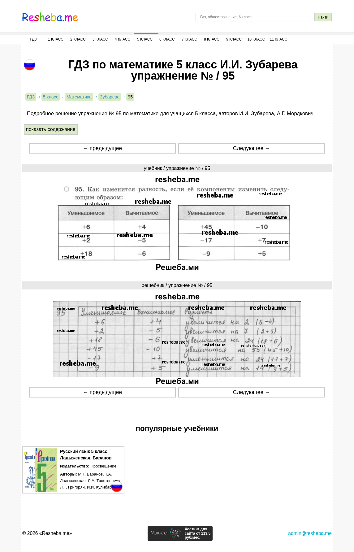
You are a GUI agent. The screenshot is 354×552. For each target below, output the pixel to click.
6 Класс (167, 39)
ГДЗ (33, 39)
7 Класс (189, 39)
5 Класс (145, 39)
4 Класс (122, 39)
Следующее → (251, 148)
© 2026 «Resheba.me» (47, 533)
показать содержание (51, 129)
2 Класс (78, 39)
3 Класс (100, 39)
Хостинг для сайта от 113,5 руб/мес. (197, 533)
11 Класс (278, 39)
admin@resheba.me (310, 533)
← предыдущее (102, 148)
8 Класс (211, 39)
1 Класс (55, 39)
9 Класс (234, 39)
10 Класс (256, 39)
